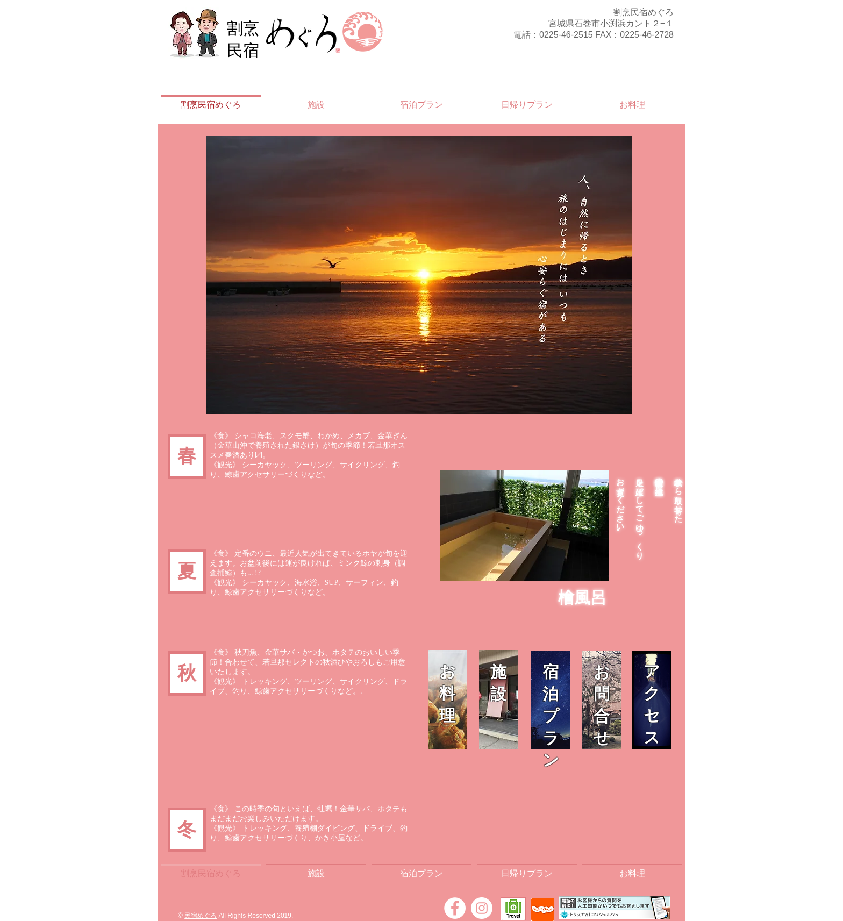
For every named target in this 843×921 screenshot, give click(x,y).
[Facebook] (455, 908)
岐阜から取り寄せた (678, 495)
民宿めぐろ (200, 915)
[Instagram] (481, 908)
